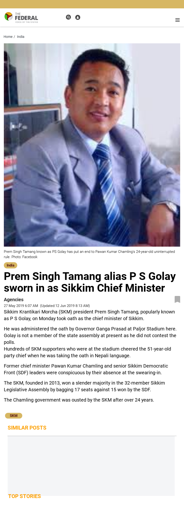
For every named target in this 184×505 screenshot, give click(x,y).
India (10, 265)
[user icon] (78, 17)
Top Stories (24, 496)
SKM (13, 416)
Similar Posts (27, 428)
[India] (10, 265)
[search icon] (68, 17)
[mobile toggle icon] (177, 20)
